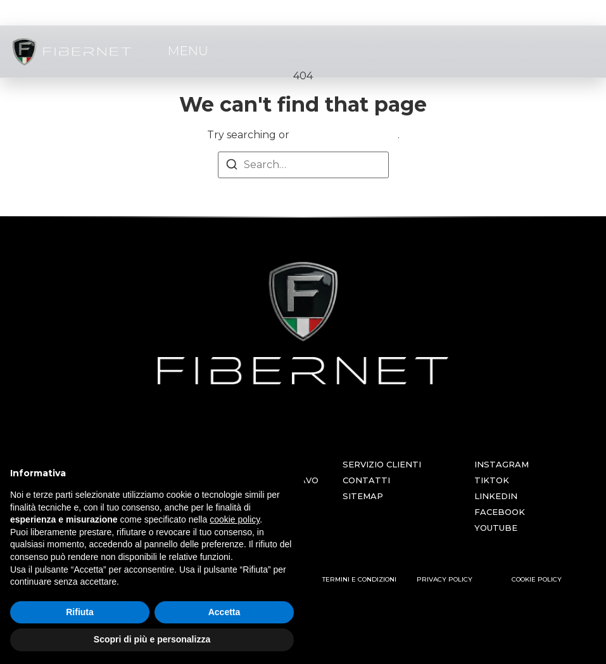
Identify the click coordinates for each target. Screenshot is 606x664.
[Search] (231, 166)
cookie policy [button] (235, 519)
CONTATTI (366, 480)
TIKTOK (491, 480)
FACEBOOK (499, 512)
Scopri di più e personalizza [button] (152, 639)
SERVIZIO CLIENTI (382, 464)
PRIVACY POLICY (444, 579)
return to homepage (345, 135)
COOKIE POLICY (537, 579)
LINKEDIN (495, 496)
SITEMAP (363, 496)
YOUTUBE (495, 528)
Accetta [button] (224, 612)
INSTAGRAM (501, 464)
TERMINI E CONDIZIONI (359, 579)
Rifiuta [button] (80, 612)
